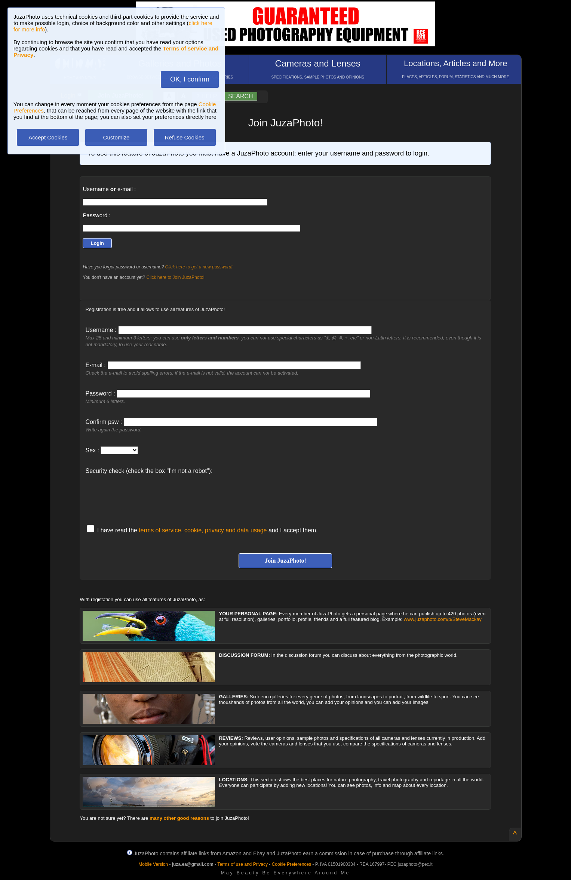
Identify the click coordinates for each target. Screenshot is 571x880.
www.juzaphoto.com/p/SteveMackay (443, 619)
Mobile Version (153, 864)
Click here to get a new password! (199, 267)
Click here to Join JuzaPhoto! (175, 277)
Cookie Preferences (291, 864)
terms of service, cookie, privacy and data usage (203, 530)
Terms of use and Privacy (242, 864)
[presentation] (142, 495)
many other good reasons (179, 818)
